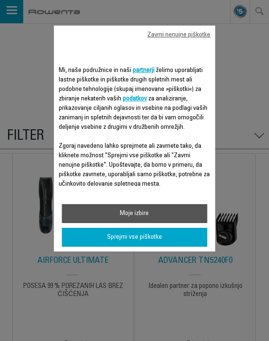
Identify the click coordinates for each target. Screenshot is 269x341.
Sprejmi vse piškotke (134, 237)
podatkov (135, 99)
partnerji (143, 70)
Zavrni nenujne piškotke (178, 35)
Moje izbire (134, 213)
